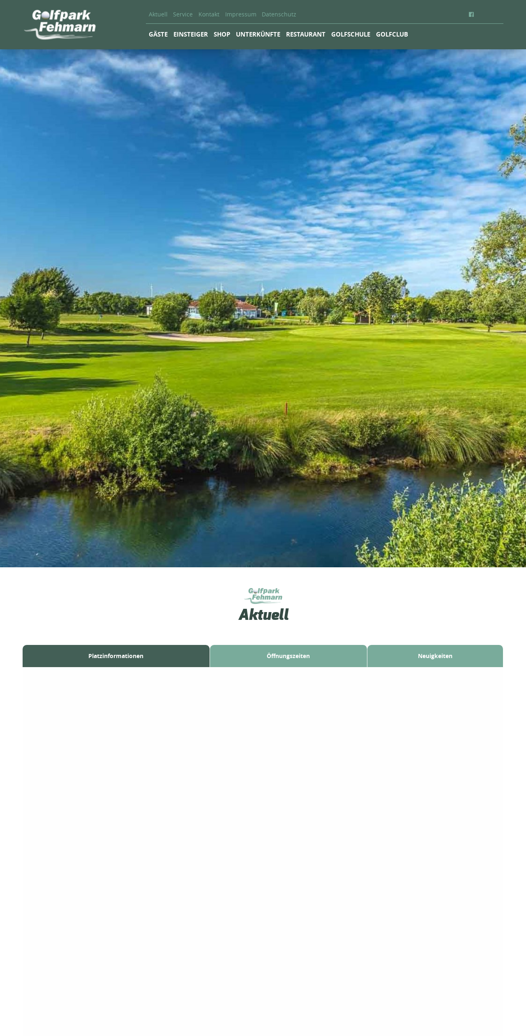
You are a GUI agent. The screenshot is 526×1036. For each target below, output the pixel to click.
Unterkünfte (258, 34)
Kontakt (208, 14)
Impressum (240, 14)
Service (183, 14)
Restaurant (305, 34)
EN (497, 14)
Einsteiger (190, 34)
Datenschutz (279, 14)
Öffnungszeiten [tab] (288, 656)
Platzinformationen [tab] (115, 656)
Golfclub (392, 34)
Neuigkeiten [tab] (435, 656)
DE (487, 14)
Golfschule (350, 34)
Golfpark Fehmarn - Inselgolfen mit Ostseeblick (60, 24)
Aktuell (158, 14)
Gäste (158, 34)
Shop (222, 34)
